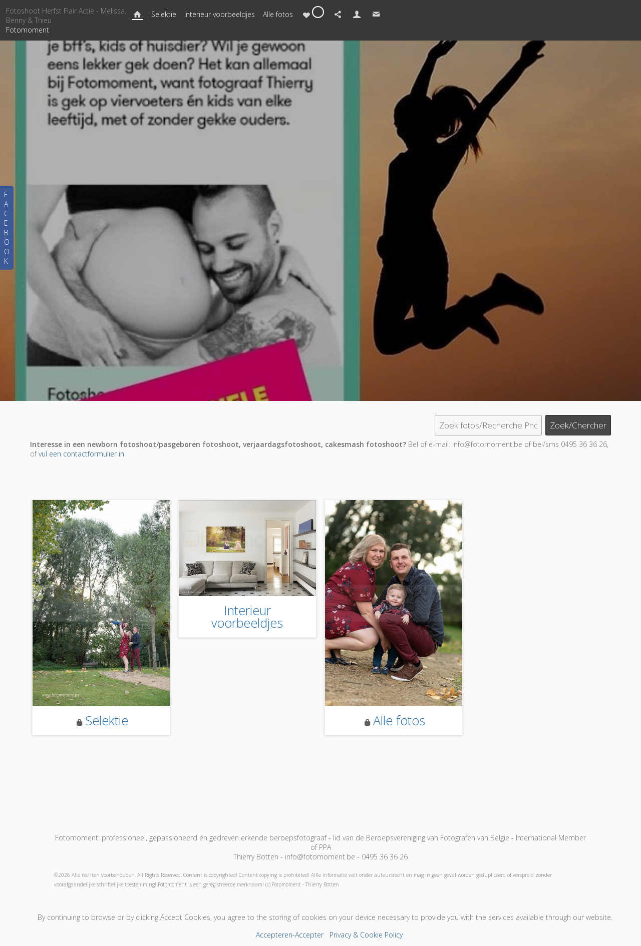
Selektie (163, 14)
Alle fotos (278, 14)
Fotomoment (27, 30)
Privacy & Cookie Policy (366, 934)
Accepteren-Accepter (290, 934)
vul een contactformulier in (81, 453)
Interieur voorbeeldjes (219, 14)
